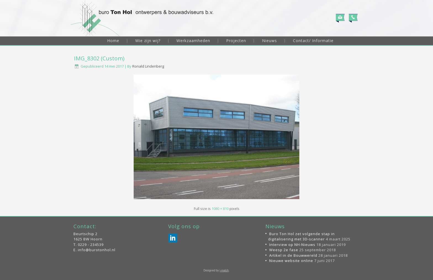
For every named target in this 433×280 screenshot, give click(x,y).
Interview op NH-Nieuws (292, 244)
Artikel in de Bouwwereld (293, 255)
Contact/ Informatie (313, 40)
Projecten (236, 40)
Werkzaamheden (193, 40)
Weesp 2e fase (283, 249)
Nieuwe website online (291, 260)
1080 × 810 (220, 208)
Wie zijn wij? (147, 40)
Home (113, 40)
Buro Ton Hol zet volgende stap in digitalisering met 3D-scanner (301, 236)
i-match (224, 270)
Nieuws (269, 40)
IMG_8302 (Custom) (99, 58)
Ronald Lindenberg (148, 66)
